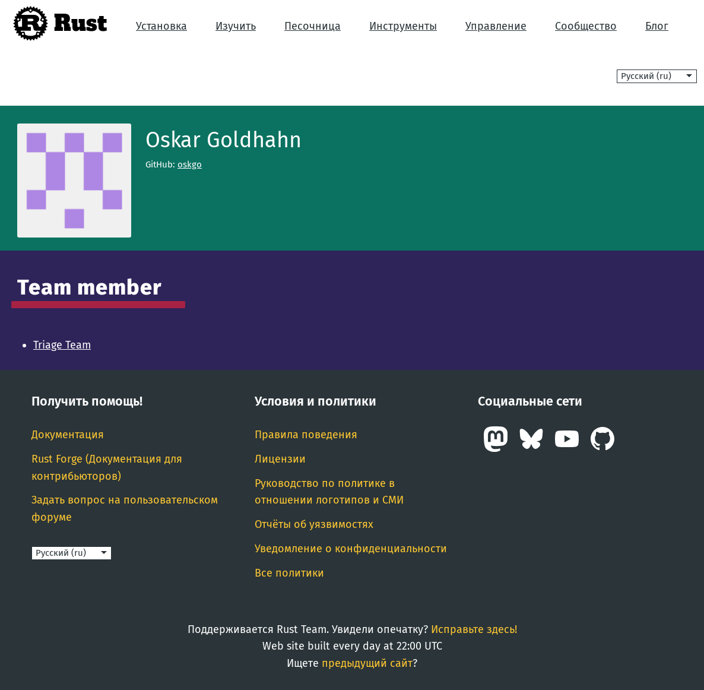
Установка (161, 26)
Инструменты (403, 26)
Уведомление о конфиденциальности (351, 548)
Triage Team (62, 345)
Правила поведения (306, 434)
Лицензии (280, 459)
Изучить (235, 26)
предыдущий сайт (367, 663)
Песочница (312, 26)
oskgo (189, 164)
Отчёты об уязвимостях (314, 524)
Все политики (289, 573)
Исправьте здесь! (474, 629)
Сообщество (586, 26)
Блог (656, 26)
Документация (67, 434)
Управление (496, 26)
